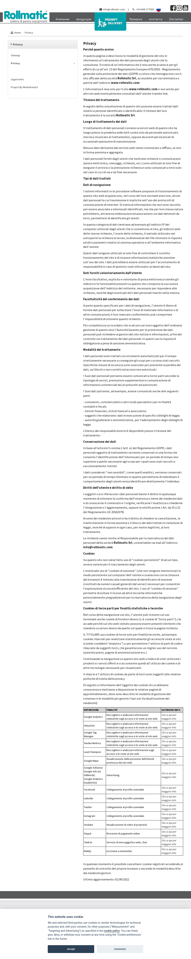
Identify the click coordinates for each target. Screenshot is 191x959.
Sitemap (15, 55)
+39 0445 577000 (145, 9)
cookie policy (112, 930)
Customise (120, 949)
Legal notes (17, 79)
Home (17, 32)
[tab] (42, 44)
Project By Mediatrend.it (24, 87)
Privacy (29, 32)
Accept (71, 949)
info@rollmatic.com (114, 9)
